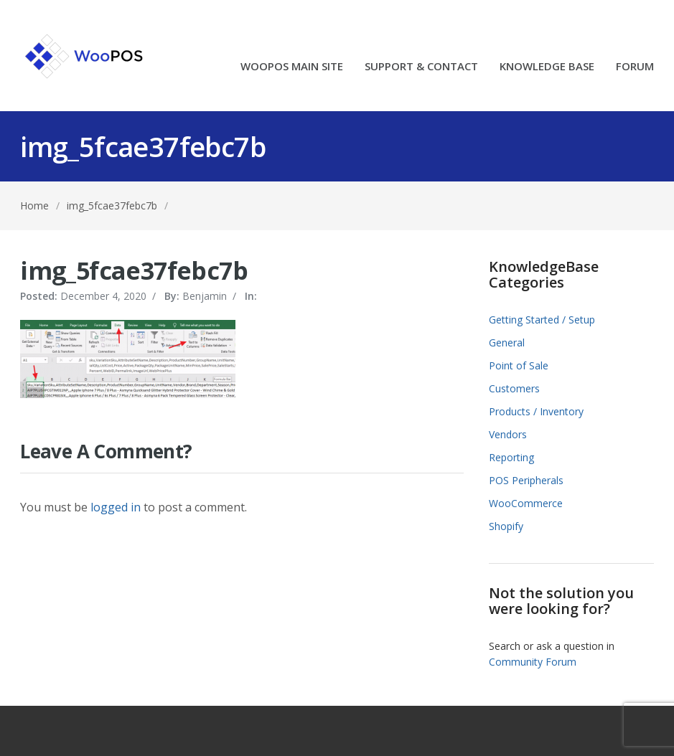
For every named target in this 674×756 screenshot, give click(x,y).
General (507, 342)
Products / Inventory (536, 411)
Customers (514, 388)
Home (34, 205)
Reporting (511, 457)
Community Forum (532, 661)
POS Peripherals (526, 480)
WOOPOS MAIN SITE (291, 67)
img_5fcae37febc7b (112, 205)
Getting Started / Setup (542, 319)
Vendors (508, 434)
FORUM (635, 67)
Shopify (506, 526)
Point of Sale (518, 365)
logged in (115, 507)
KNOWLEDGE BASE (547, 67)
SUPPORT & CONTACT (421, 67)
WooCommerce (526, 503)
